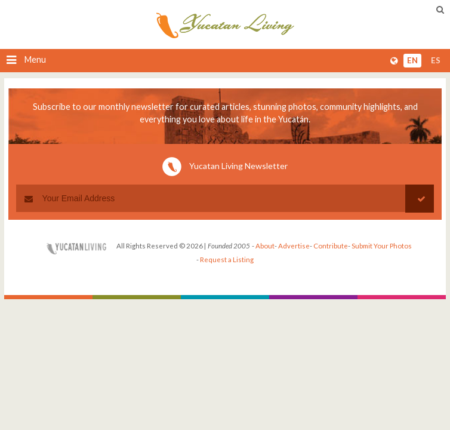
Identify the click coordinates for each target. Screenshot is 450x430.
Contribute (330, 246)
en (412, 60)
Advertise (294, 246)
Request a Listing (227, 259)
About (265, 246)
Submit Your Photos (382, 246)
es (435, 60)
